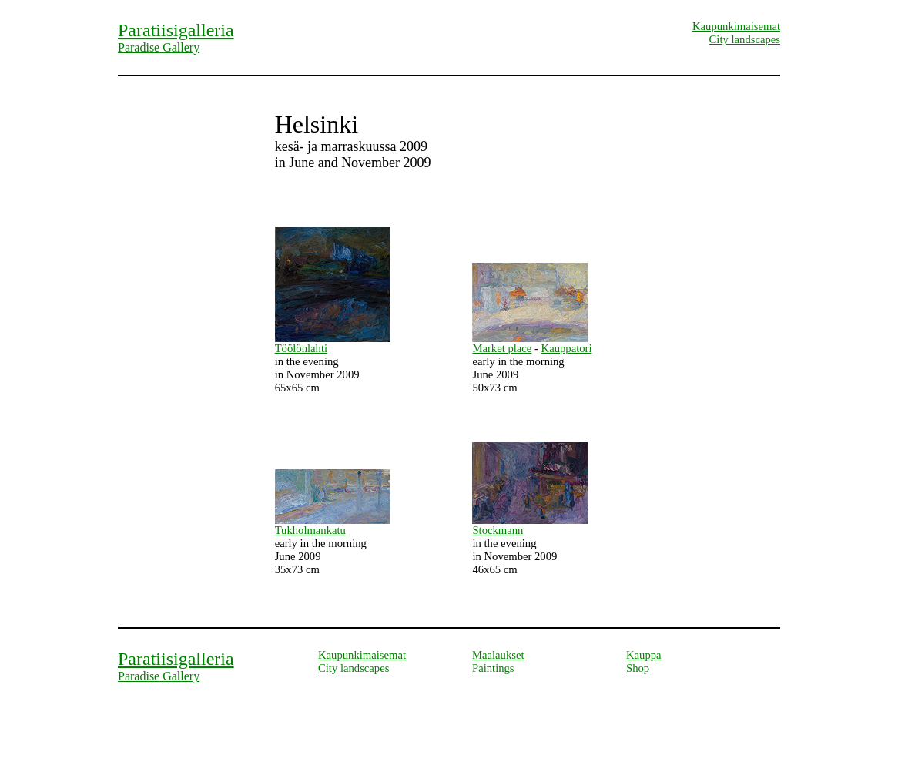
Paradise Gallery (158, 47)
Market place (501, 348)
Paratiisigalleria (176, 30)
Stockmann (497, 530)
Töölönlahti (301, 348)
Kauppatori (566, 348)
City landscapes (744, 39)
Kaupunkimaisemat (736, 26)
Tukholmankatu (310, 530)
